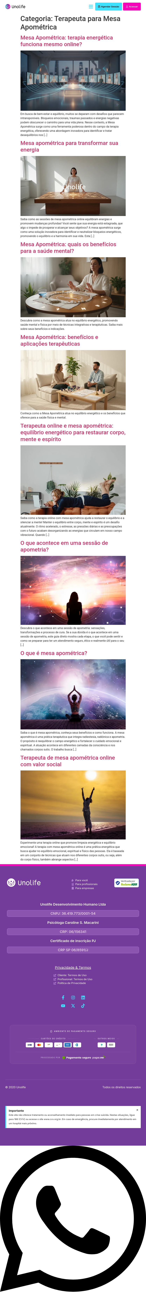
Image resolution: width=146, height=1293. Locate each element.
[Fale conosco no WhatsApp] (73, 1290)
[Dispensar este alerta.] (137, 1110)
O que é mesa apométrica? (54, 653)
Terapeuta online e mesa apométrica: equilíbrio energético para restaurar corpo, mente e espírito (73, 432)
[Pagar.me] (83, 1057)
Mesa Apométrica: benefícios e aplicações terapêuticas (59, 340)
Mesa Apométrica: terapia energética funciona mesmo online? (67, 41)
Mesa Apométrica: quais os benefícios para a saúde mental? (68, 247)
